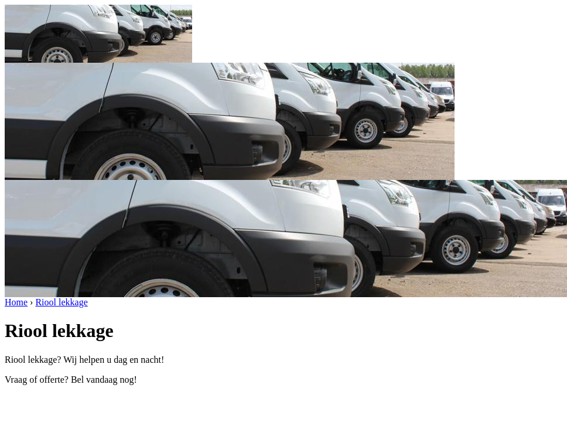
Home (16, 302)
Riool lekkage (61, 302)
